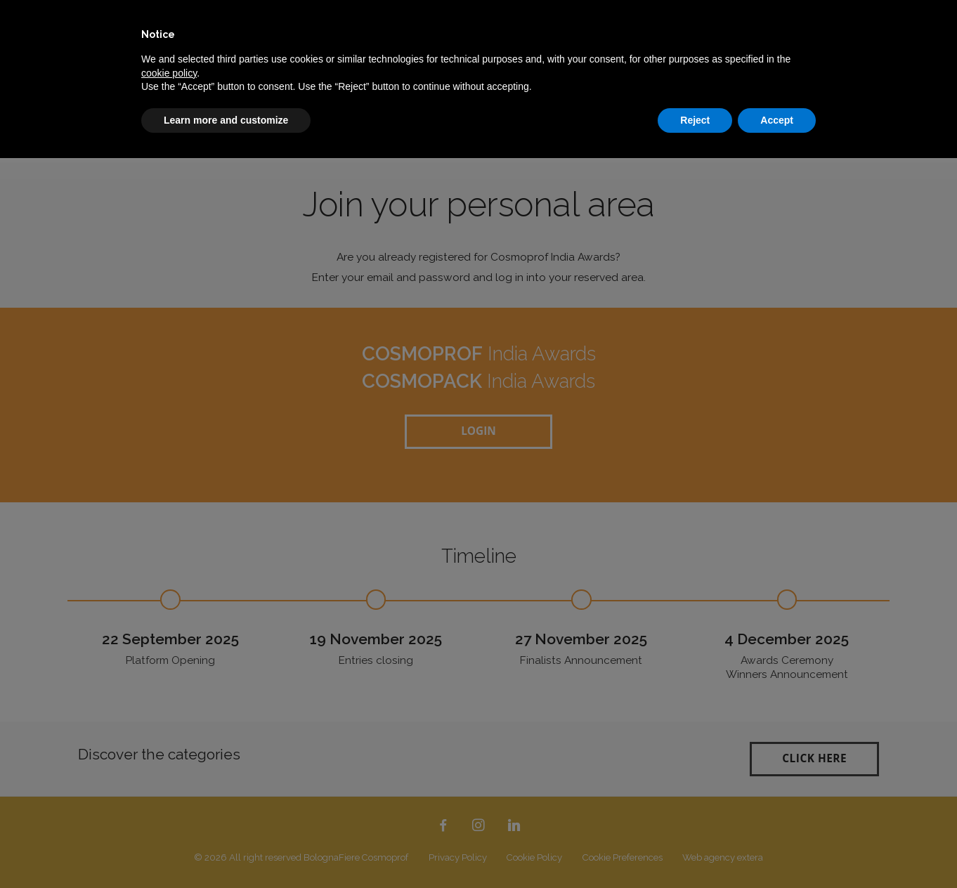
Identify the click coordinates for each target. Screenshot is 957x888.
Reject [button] (695, 120)
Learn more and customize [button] (226, 120)
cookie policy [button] (169, 73)
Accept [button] (776, 120)
